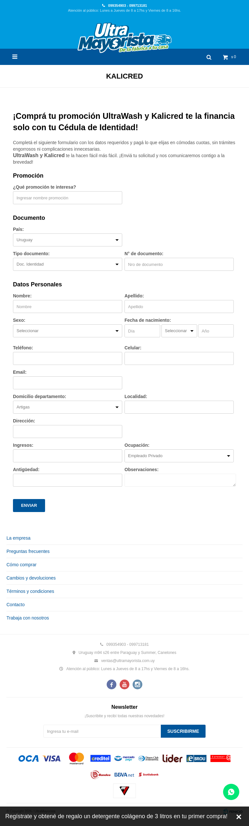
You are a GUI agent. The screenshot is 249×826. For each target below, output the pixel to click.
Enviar (29, 505)
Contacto (15, 604)
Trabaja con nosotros (27, 617)
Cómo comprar (21, 564)
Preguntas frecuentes (28, 551)
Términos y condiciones (30, 591)
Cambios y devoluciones (31, 578)
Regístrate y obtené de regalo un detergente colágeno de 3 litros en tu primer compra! (116, 816)
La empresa (18, 538)
